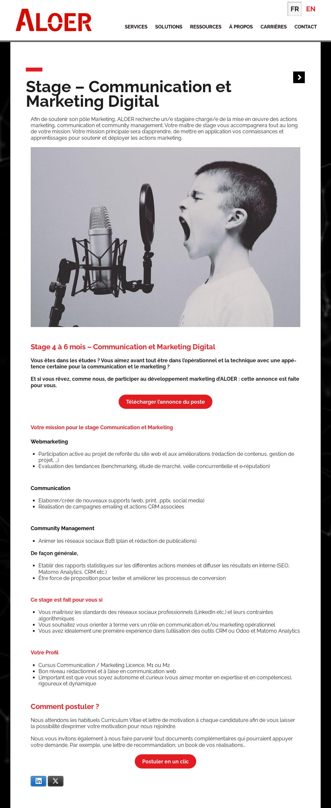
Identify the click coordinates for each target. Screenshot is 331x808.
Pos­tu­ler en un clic (165, 762)
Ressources (205, 27)
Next (299, 77)
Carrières (274, 27)
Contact (305, 27)
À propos (241, 27)
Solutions (168, 27)
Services (136, 27)
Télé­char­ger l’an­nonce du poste (165, 402)
